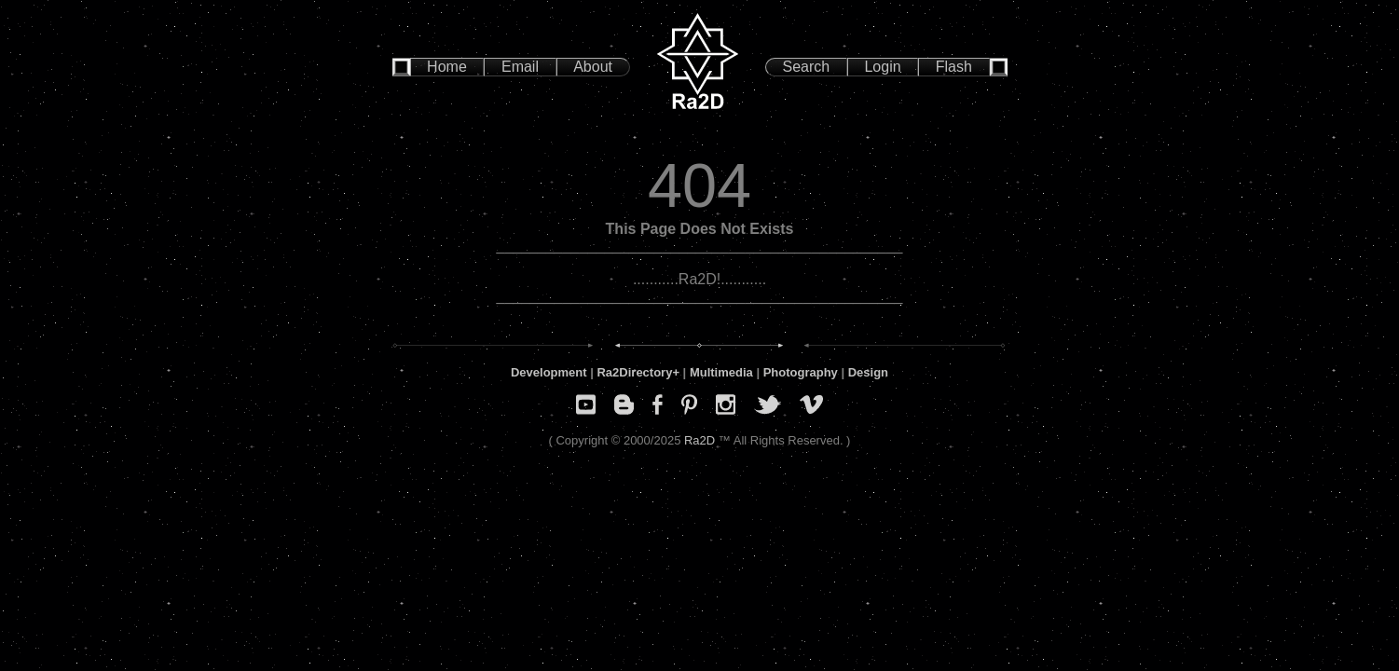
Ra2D (699, 440)
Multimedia (721, 372)
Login (882, 67)
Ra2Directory (634, 372)
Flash (954, 67)
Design (868, 372)
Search (806, 67)
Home (447, 67)
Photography (800, 372)
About (592, 67)
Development (549, 372)
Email (520, 67)
